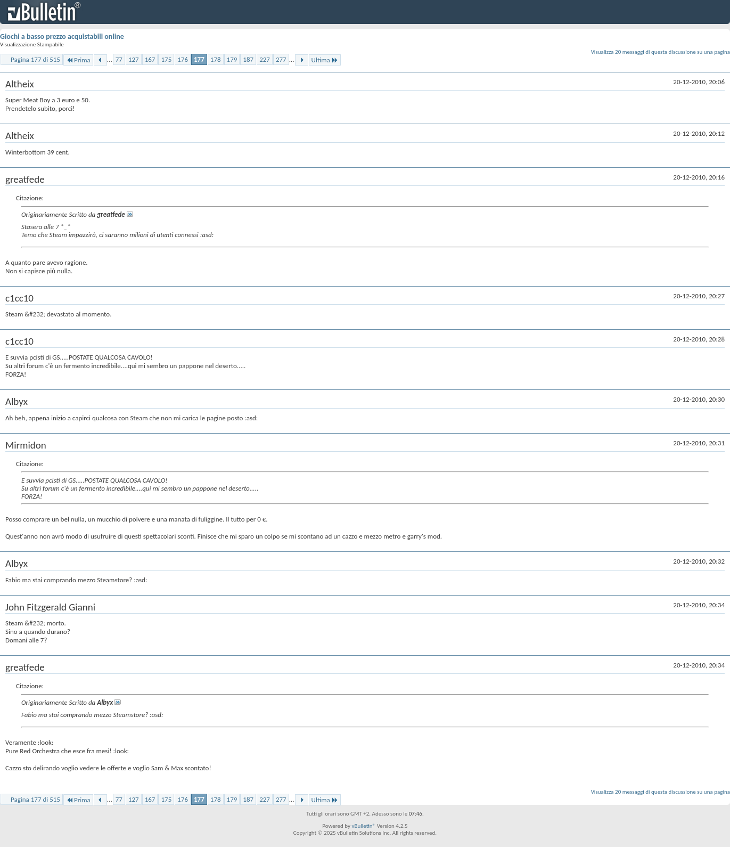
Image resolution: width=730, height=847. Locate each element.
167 (150, 59)
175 (166, 59)
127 (133, 59)
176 (182, 59)
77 (119, 59)
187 (248, 59)
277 (281, 59)
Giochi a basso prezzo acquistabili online (62, 36)
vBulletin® (363, 825)
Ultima (324, 60)
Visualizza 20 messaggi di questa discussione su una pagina (660, 51)
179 (232, 59)
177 (199, 59)
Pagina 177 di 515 (35, 59)
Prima (78, 60)
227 (264, 59)
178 (215, 59)
